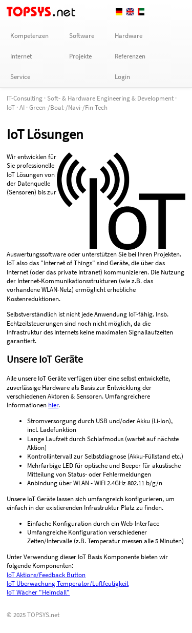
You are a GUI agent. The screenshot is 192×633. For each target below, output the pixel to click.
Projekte (80, 56)
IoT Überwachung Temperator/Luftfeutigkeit (68, 583)
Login (122, 76)
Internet (21, 56)
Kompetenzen (29, 35)
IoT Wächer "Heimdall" (38, 592)
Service (20, 76)
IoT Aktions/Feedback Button (46, 574)
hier (53, 405)
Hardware (128, 35)
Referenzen (130, 56)
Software (81, 35)
